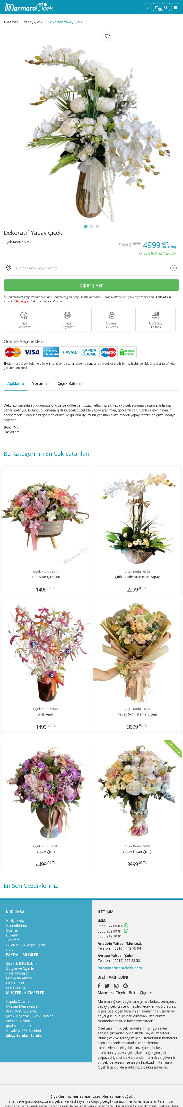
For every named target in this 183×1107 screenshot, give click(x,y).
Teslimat (13, 940)
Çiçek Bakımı (69, 383)
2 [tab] (91, 226)
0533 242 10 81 (110, 936)
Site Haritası (15, 987)
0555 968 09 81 (110, 931)
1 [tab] (85, 226)
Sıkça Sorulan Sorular (24, 1035)
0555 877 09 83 (110, 926)
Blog (9, 949)
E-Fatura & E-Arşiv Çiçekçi (26, 945)
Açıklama (15, 383)
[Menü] (175, 7)
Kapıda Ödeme (17, 1001)
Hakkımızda (15, 920)
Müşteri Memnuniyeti (22, 1006)
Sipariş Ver (91, 285)
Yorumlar (40, 383)
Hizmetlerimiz (16, 925)
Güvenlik (12, 935)
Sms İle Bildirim (18, 1021)
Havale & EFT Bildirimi (23, 1030)
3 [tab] (97, 226)
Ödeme (12, 930)
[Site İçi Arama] (166, 7)
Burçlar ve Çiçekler (20, 968)
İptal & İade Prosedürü (24, 1025)
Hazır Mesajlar (17, 973)
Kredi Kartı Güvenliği (21, 1011)
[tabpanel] (91, 126)
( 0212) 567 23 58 (126, 960)
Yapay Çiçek (33, 22)
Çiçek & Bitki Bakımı (21, 963)
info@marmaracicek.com (120, 967)
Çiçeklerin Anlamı (19, 978)
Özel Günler (15, 983)
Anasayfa (11, 22)
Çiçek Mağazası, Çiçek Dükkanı (30, 1016)
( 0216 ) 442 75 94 (127, 948)
